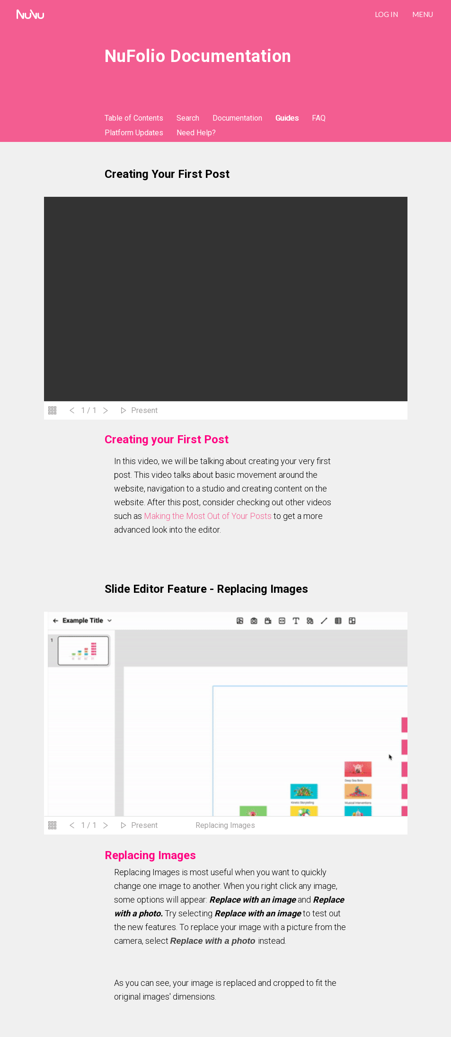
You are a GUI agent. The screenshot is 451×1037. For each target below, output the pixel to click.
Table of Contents (134, 118)
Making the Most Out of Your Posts (208, 516)
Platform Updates (134, 132)
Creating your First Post (167, 174)
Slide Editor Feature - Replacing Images (206, 589)
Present (144, 410)
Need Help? (196, 132)
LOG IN (386, 14)
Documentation (237, 118)
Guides (287, 118)
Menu (422, 14)
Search (188, 118)
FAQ (319, 118)
